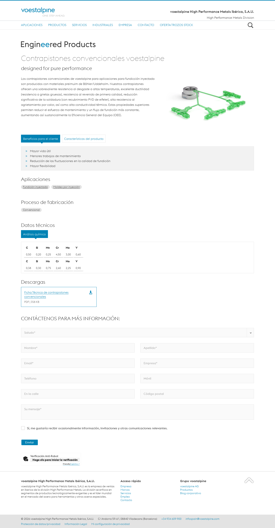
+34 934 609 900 (171, 519)
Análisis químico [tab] (34, 234)
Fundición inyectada (35, 187)
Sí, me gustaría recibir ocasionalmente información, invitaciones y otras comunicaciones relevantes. (97, 428)
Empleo (125, 496)
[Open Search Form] (250, 25)
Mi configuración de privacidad (110, 524)
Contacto (146, 25)
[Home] (46, 12)
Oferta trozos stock (176, 25)
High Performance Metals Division (230, 18)
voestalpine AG (189, 486)
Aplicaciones (31, 25)
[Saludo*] (137, 332)
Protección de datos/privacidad (40, 524)
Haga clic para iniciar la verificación (55, 460)
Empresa (125, 25)
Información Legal (76, 524)
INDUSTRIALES (102, 25)
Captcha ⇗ (71, 464)
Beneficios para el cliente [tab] (40, 139)
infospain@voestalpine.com (202, 519)
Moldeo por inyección (66, 187)
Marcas (125, 489)
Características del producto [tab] (84, 139)
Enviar (29, 442)
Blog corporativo (190, 493)
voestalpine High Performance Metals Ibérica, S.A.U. (212, 11)
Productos (57, 25)
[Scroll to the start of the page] (249, 480)
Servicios (79, 25)
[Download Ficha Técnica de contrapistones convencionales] (55, 297)
